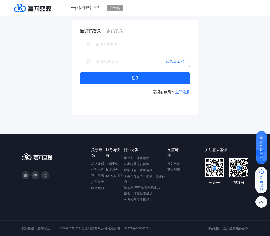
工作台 (114, 8)
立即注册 (182, 92)
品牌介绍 (97, 163)
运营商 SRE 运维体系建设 (142, 187)
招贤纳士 (97, 182)
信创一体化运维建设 (138, 193)
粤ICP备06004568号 (138, 228)
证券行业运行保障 (136, 164)
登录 (135, 78)
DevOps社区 (114, 176)
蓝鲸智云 (173, 169)
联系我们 (97, 188)
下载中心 (112, 163)
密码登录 (115, 31)
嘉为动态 (97, 176)
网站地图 (213, 228)
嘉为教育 (173, 163)
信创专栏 (97, 169)
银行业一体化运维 (136, 158)
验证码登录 (90, 31)
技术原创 (112, 169)
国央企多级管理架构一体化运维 (144, 179)
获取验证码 (175, 61)
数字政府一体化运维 (138, 170)
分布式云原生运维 (136, 200)
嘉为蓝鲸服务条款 (235, 228)
